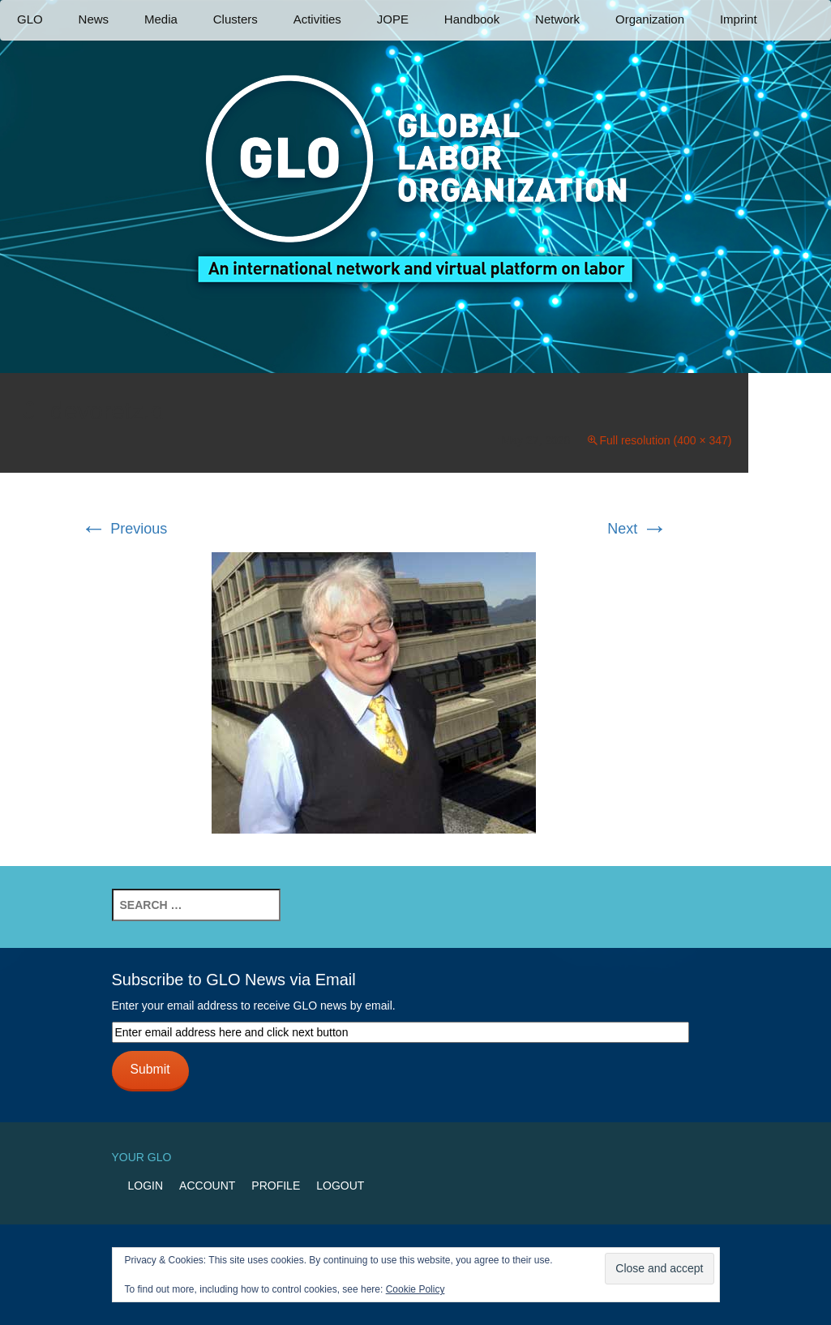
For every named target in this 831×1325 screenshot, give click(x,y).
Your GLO (142, 1157)
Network (557, 19)
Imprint (738, 19)
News (94, 19)
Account (207, 1185)
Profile (275, 1185)
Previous (123, 529)
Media (161, 19)
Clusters (235, 19)
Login (146, 1185)
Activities (317, 19)
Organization (649, 19)
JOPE (393, 19)
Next (637, 529)
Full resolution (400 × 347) (665, 440)
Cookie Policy (415, 1289)
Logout (340, 1185)
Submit (149, 1069)
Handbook (471, 19)
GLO (30, 19)
